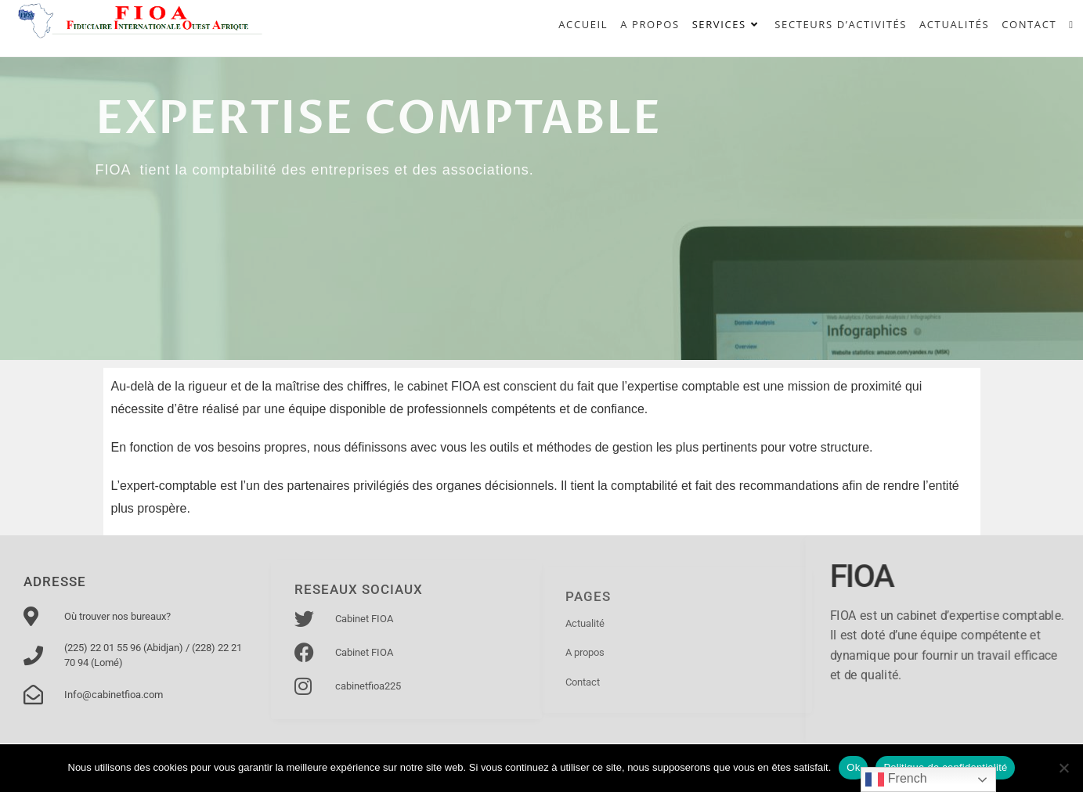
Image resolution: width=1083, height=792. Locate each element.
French (895, 779)
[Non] (1063, 768)
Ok (853, 767)
